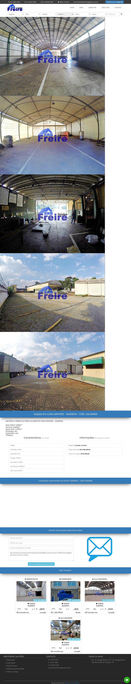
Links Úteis (105, 8)
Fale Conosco (11, 666)
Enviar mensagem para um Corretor (41, 564)
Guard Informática (72, 683)
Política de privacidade (15, 669)
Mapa (81, 8)
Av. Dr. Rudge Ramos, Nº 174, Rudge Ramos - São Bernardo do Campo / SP (108, 661)
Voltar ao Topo (12, 672)
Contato (118, 8)
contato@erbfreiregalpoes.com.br (85, 2)
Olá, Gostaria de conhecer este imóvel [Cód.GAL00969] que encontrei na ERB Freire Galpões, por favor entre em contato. (41, 556)
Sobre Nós (92, 8)
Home (72, 8)
